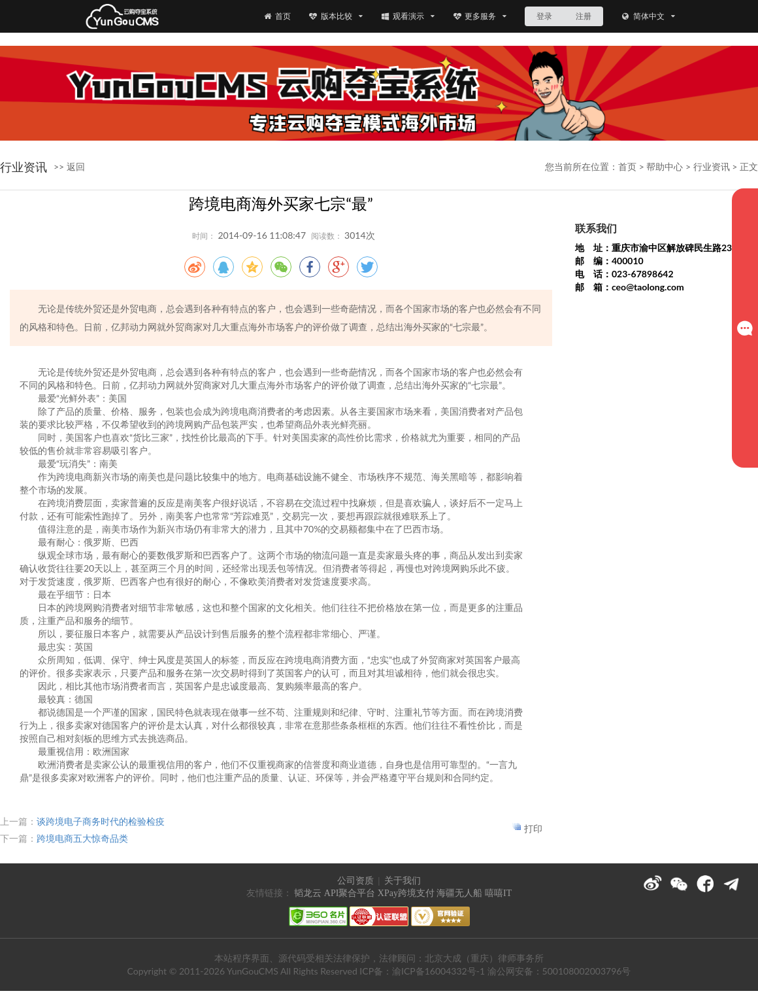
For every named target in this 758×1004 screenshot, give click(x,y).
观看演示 (407, 16)
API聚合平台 (350, 893)
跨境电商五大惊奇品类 (82, 838)
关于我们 (402, 881)
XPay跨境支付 (406, 893)
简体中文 (648, 16)
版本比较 (335, 16)
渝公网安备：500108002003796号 (559, 971)
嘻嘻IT (498, 893)
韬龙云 (307, 893)
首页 (276, 16)
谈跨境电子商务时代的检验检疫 (101, 821)
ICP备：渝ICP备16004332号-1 (422, 971)
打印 (533, 828)
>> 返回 (69, 166)
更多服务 (480, 16)
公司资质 (355, 881)
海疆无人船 (459, 893)
